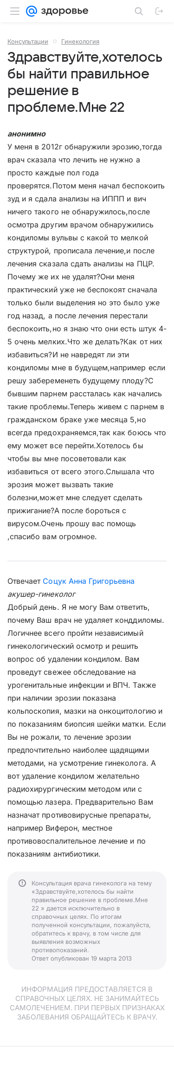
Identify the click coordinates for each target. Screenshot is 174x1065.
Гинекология (80, 41)
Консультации (27, 41)
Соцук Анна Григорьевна (89, 581)
